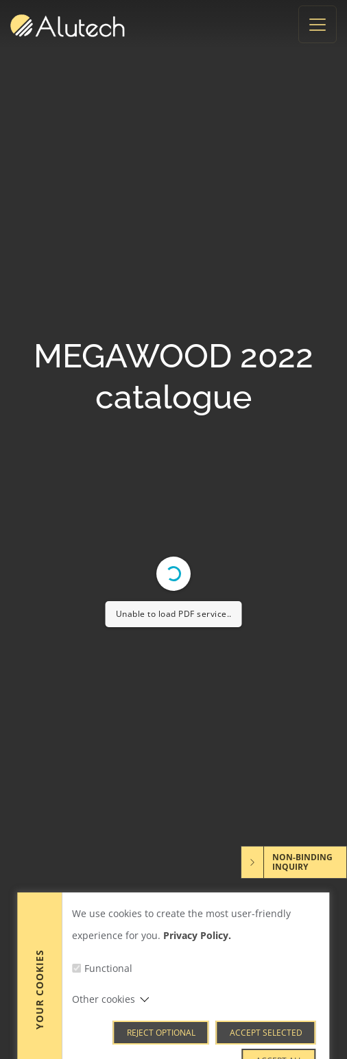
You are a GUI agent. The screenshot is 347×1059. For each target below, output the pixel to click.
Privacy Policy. (197, 988)
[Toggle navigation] (317, 24)
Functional (108, 1020)
